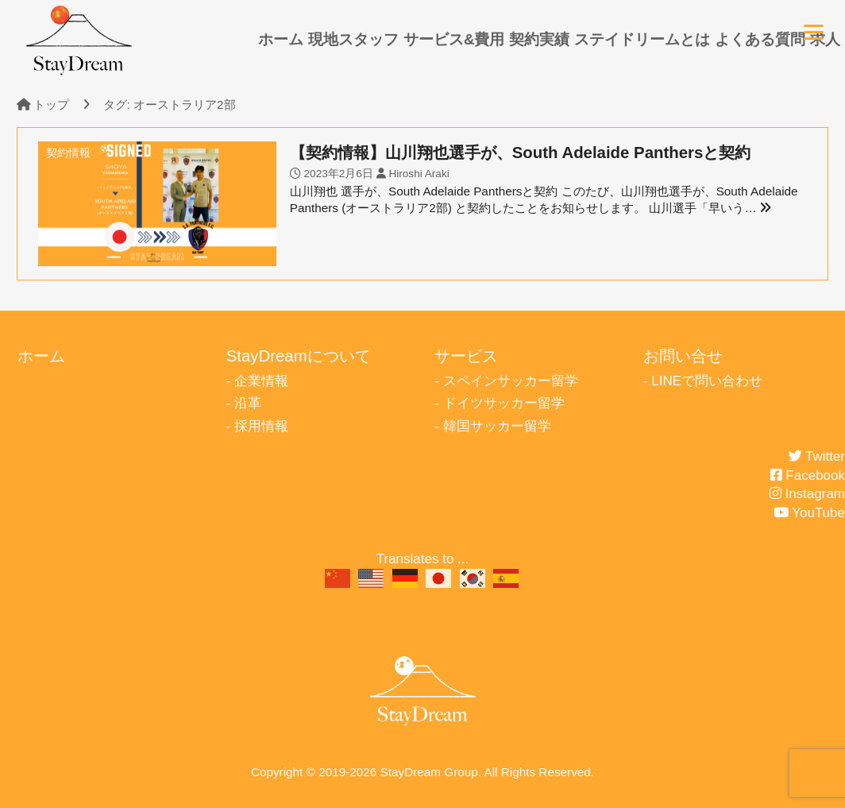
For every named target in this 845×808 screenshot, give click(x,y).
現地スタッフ (353, 39)
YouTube (809, 512)
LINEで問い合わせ (706, 381)
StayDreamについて (298, 356)
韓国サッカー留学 (497, 426)
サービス (466, 356)
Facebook (807, 475)
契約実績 (539, 39)
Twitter (817, 456)
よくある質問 (760, 39)
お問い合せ (683, 356)
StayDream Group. (431, 772)
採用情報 (261, 426)
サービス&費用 (454, 39)
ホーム (280, 39)
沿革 (247, 403)
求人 (825, 39)
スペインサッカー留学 (510, 381)
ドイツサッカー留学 (504, 403)
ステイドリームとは (642, 39)
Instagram (807, 493)
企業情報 (261, 381)
